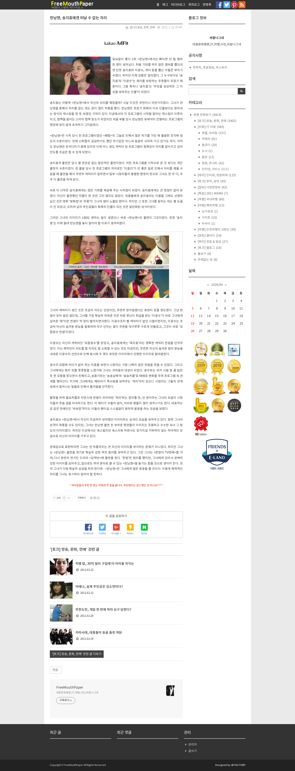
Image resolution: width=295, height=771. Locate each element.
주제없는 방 (207, 259)
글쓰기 (192, 751)
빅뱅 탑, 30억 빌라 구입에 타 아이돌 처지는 (104, 564)
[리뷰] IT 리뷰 (210, 127)
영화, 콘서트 (212, 163)
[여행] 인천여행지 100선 (216, 229)
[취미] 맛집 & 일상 (212, 241)
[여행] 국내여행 (210, 199)
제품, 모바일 (213, 133)
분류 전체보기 (207, 115)
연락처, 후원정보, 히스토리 (210, 67)
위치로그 (194, 4)
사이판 (209, 217)
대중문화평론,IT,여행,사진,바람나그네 (77, 692)
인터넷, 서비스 (215, 169)
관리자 (192, 744)
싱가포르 (209, 211)
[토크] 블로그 (209, 248)
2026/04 (217, 285)
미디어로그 (178, 4)
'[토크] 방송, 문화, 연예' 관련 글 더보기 (77, 654)
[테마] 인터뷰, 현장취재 (216, 175)
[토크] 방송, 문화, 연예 (142, 27)
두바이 (208, 223)
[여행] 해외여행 (210, 205)
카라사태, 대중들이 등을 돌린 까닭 (98, 633)
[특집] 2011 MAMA (212, 193)
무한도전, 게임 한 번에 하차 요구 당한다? (103, 610)
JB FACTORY (238, 765)
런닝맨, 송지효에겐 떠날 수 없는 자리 (78, 18)
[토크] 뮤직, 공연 (211, 181)
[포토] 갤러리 (209, 235)
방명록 (207, 4)
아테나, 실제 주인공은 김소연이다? (99, 587)
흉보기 (204, 254)
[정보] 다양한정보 (212, 187)
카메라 (209, 139)
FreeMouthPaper (69, 688)
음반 (207, 157)
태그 (165, 4)
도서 (206, 151)
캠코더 (209, 145)
